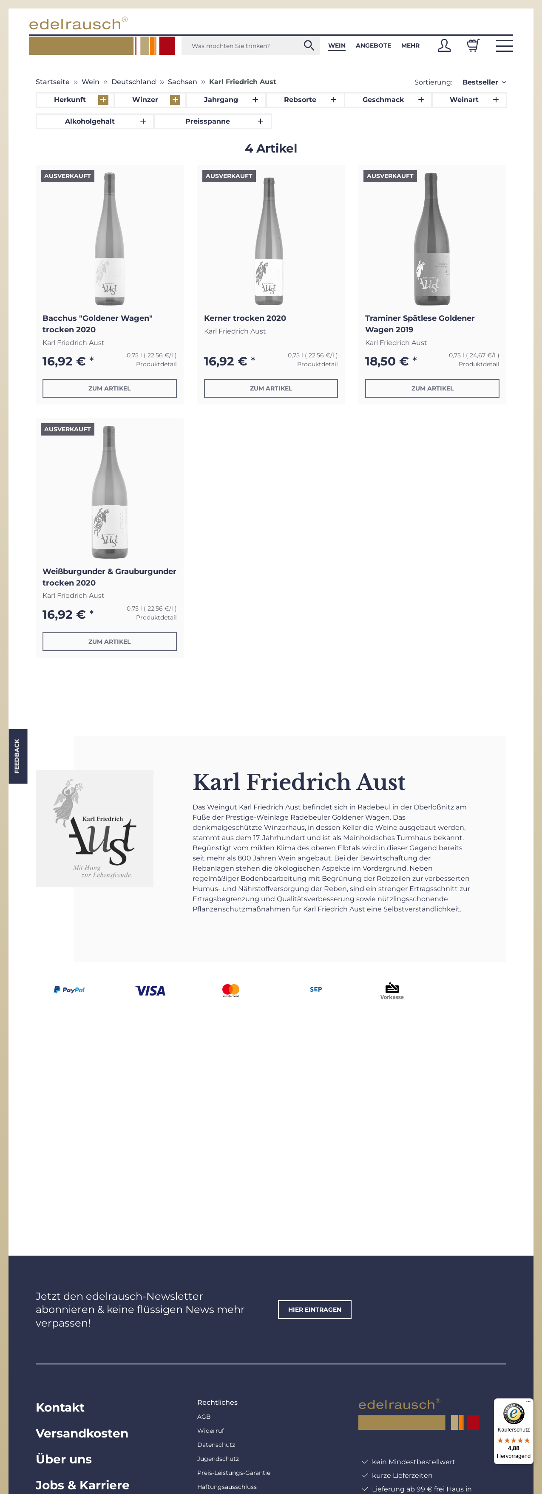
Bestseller (480, 82)
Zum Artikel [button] (109, 388)
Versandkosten (82, 1433)
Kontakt (60, 1407)
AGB (204, 1416)
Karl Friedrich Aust (74, 343)
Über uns (64, 1459)
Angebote (373, 45)
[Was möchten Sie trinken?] (251, 46)
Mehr (410, 45)
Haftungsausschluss (227, 1487)
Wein (337, 45)
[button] (444, 45)
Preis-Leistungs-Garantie (233, 1473)
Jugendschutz (218, 1459)
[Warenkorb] (473, 45)
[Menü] (528, 1403)
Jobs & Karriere (83, 1485)
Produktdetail (156, 364)
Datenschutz (216, 1445)
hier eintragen (314, 1309)
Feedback (16, 756)
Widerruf (210, 1431)
